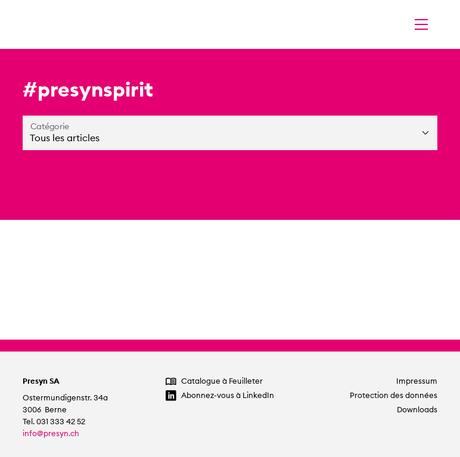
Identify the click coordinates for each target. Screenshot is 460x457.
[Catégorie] (230, 133)
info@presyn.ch (51, 433)
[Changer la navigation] (421, 24)
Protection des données (393, 395)
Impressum (416, 381)
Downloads (417, 410)
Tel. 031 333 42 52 (54, 421)
